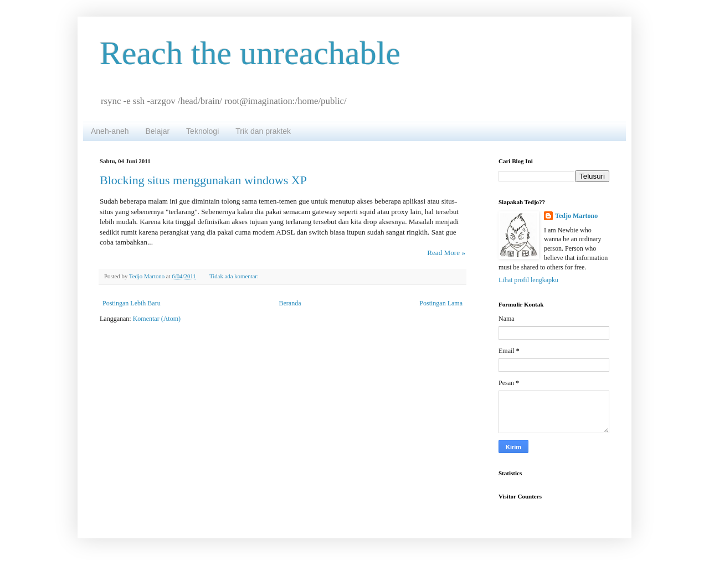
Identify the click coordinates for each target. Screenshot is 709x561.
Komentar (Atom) (157, 319)
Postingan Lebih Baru (131, 303)
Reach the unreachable (250, 53)
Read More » (446, 252)
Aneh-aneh (110, 131)
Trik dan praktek (263, 131)
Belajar (158, 131)
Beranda (290, 303)
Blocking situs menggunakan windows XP (203, 180)
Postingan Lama (441, 303)
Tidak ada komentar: (234, 276)
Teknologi (202, 131)
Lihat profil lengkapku (528, 280)
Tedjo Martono (576, 216)
